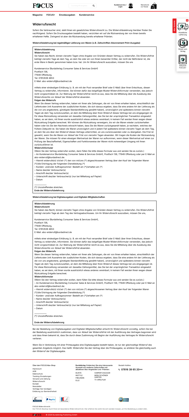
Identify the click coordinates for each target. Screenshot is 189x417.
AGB (34, 371)
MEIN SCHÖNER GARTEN (101, 376)
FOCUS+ (50, 14)
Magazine (37, 14)
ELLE (78, 380)
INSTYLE (79, 375)
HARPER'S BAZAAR (102, 373)
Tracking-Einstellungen (42, 376)
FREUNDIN (80, 378)
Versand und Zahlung (41, 379)
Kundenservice (86, 14)
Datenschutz (38, 374)
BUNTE (79, 373)
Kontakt (36, 384)
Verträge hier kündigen (42, 389)
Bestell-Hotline (125, 365)
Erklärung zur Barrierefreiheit (44, 391)
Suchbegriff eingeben (79, 5)
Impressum (37, 369)
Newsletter (37, 386)
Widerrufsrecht (39, 381)
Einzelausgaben (67, 14)
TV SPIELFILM (100, 380)
